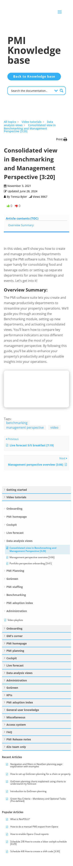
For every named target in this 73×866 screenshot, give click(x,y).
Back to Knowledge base (34, 76)
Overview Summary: (21, 225)
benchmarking (16, 423)
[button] (61, 139)
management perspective (25, 427)
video (54, 427)
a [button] (59, 12)
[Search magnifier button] (61, 90)
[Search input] (31, 90)
